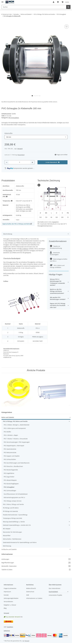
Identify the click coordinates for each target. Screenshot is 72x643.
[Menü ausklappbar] (2, 1)
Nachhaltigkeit (53, 592)
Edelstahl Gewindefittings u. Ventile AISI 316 (17, 525)
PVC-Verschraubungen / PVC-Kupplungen (17, 442)
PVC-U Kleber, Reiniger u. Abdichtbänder (16, 425)
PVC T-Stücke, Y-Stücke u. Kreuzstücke (16, 439)
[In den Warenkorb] (3, 22)
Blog (5, 608)
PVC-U (28, 205)
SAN (29, 211)
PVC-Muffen (7, 432)
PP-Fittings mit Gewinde (10, 511)
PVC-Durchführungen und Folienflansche (16, 463)
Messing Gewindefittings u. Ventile (14, 522)
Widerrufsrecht (31, 588)
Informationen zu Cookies (34, 598)
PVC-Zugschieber (9, 477)
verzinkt (28, 209)
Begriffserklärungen (36, 563)
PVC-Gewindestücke (10, 449)
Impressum (7, 592)
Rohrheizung (7, 546)
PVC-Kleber (9, 251)
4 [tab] (37, 95)
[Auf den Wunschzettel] (66, 26)
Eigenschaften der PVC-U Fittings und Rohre (16, 224)
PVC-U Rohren (23, 249)
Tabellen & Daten (36, 569)
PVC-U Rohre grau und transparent (15, 428)
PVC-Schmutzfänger (10, 490)
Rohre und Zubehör (8, 417)
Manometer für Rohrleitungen (12, 532)
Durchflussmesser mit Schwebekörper (16, 494)
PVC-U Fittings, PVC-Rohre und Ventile (15, 421)
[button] (53, 2)
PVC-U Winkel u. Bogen (11, 435)
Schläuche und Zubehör (9, 549)
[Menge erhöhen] (32, 162)
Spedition (10, 627)
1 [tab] (32, 95)
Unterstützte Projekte (55, 595)
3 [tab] (36, 95)
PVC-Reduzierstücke (10, 452)
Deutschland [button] (21, 155)
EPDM (28, 207)
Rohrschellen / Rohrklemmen (12, 539)
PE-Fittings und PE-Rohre (11, 508)
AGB (27, 595)
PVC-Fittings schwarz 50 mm (12, 501)
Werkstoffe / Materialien (36, 566)
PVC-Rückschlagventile (11, 470)
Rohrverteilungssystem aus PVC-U (14, 497)
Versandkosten (8, 601)
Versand (19, 149)
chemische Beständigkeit (55, 253)
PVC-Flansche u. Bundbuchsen (13, 466)
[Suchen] (68, 7)
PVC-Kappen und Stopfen (12, 456)
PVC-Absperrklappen (10, 480)
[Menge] (19, 162)
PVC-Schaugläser (13, 118)
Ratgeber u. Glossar (10, 605)
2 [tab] (34, 95)
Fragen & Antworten (10, 588)
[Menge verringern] (7, 162)
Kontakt (6, 595)
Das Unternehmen (54, 588)
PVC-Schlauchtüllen (10, 459)
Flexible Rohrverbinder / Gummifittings (15, 515)
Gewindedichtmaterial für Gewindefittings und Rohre (19, 542)
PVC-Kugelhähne (9, 473)
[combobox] (36, 137)
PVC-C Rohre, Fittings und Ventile (13, 504)
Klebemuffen (20, 186)
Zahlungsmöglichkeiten (11, 598)
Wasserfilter (6, 535)
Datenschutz (30, 592)
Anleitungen (36, 559)
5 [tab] (39, 95)
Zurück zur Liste (7, 14)
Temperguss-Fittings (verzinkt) (12, 518)
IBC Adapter (6, 528)
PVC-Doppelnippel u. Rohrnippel (14, 445)
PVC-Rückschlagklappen (11, 484)
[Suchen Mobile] (34, 7)
